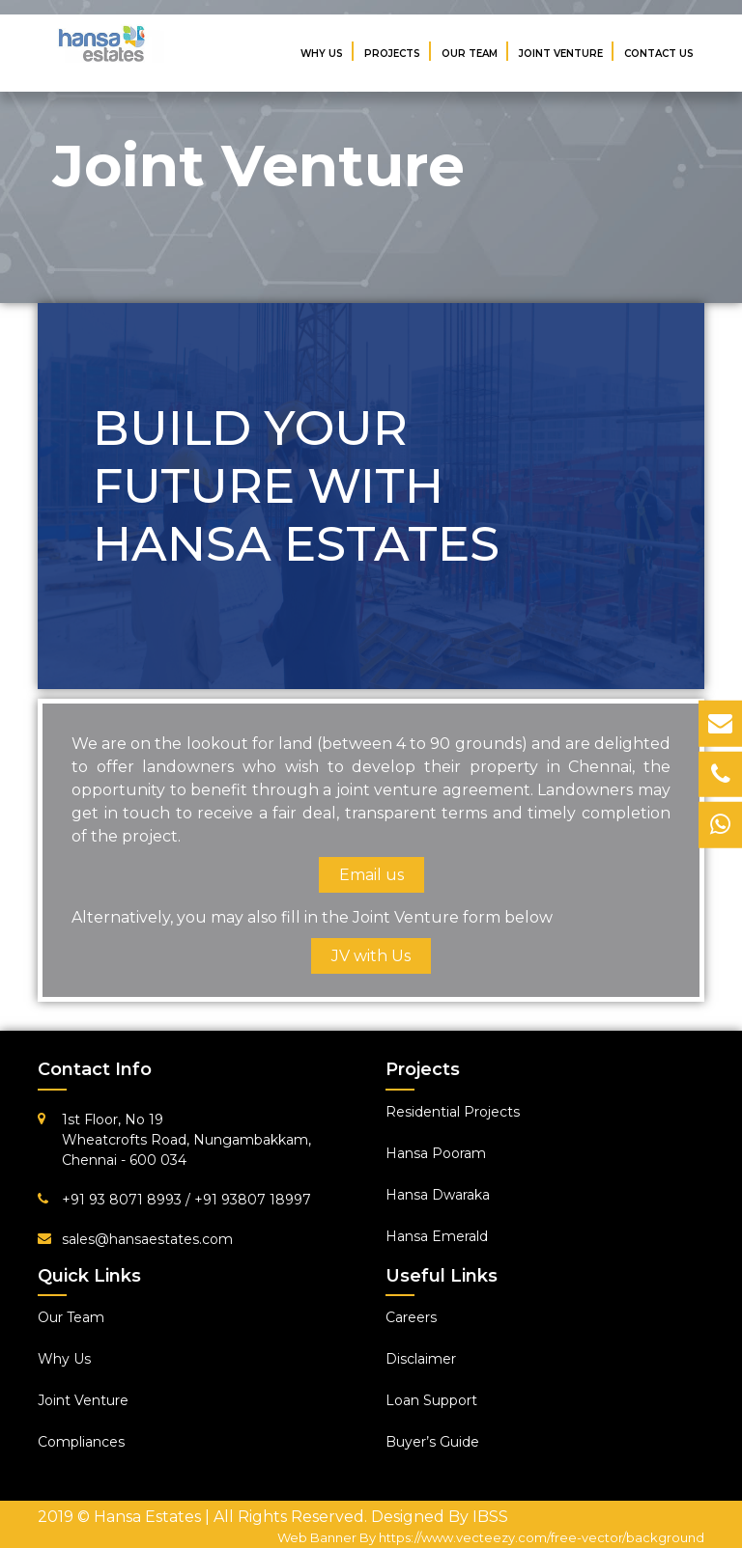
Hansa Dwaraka (437, 1194)
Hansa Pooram (435, 1153)
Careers (411, 1317)
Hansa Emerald (436, 1236)
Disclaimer (420, 1359)
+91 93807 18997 (252, 1199)
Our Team (470, 53)
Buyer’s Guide (432, 1442)
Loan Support (431, 1400)
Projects (392, 53)
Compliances (81, 1442)
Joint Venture (561, 53)
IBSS (490, 1516)
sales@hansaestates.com (147, 1239)
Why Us (321, 53)
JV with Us (371, 956)
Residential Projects (452, 1111)
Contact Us (659, 53)
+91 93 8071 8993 (124, 1199)
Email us (371, 875)
